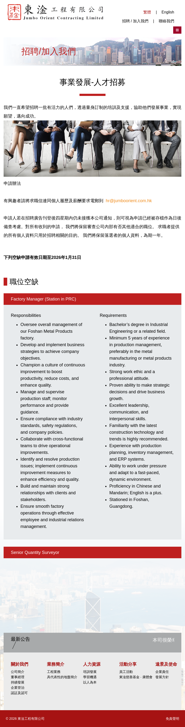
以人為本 (90, 682)
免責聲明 (172, 719)
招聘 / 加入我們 (135, 21)
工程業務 (53, 672)
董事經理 (17, 677)
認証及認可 (19, 693)
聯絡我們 (166, 21)
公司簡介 (17, 672)
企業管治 (17, 687)
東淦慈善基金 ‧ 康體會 (135, 677)
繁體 (147, 12)
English (168, 12)
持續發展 (17, 682)
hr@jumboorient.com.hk (129, 200)
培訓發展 (90, 672)
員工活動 (126, 672)
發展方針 (162, 677)
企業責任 (162, 672)
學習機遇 (90, 677)
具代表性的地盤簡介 (62, 677)
